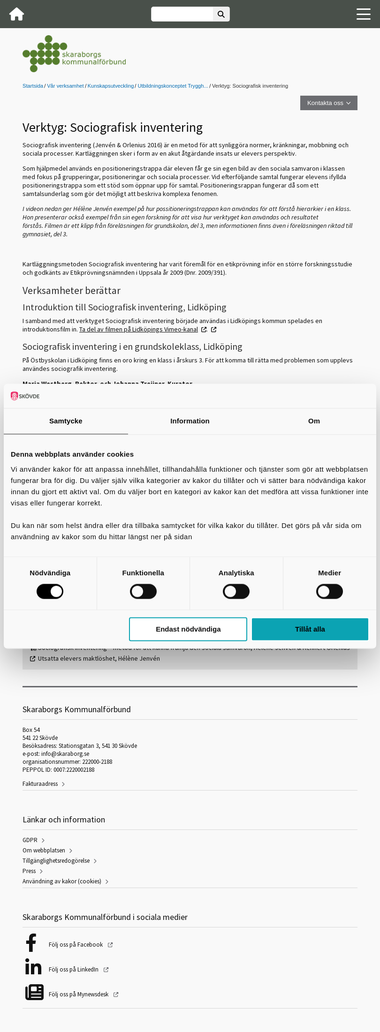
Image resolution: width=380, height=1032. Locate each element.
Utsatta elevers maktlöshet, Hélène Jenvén (99, 658)
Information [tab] (190, 421)
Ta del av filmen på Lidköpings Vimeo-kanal (138, 329)
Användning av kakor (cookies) (62, 881)
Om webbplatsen (44, 850)
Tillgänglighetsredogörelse (56, 861)
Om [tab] (314, 421)
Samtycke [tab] (66, 421)
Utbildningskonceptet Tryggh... (172, 86)
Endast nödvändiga (188, 629)
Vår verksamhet (65, 86)
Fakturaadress (40, 784)
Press (29, 871)
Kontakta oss (325, 102)
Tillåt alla (310, 629)
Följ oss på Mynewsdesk (79, 994)
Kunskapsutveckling (111, 86)
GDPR (30, 840)
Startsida (33, 86)
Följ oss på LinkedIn (74, 969)
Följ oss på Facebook (76, 945)
